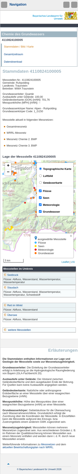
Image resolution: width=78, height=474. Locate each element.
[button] (8, 166)
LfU (73, 262)
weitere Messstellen (19, 330)
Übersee (10, 315)
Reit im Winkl (13, 305)
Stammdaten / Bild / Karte (19, 46)
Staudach (11, 287)
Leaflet (65, 262)
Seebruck (11, 275)
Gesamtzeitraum (13, 54)
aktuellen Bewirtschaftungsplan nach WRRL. (28, 447)
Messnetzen (48, 444)
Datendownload (13, 61)
